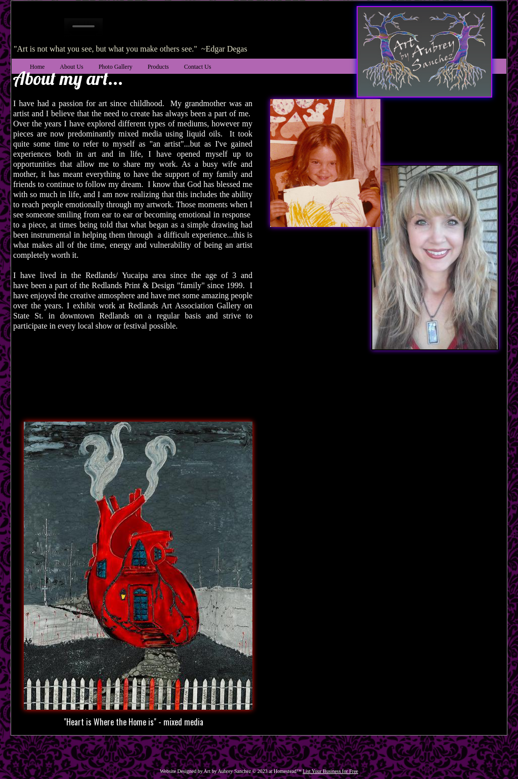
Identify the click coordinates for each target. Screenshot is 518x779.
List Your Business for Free (330, 771)
